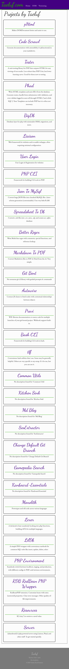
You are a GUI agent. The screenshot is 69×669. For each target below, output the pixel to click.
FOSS (34, 5)
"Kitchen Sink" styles (34, 658)
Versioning (42, 5)
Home (28, 5)
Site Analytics (34, 660)
